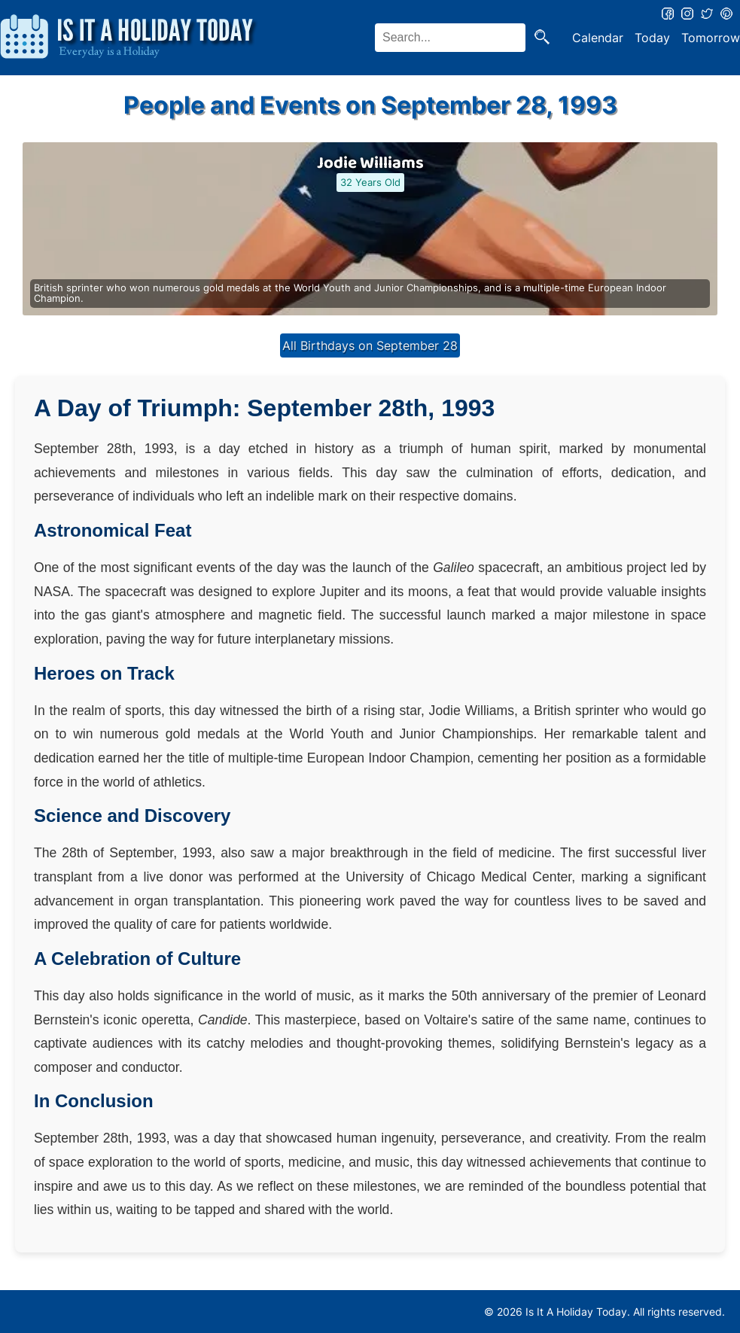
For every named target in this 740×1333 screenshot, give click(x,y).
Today (652, 37)
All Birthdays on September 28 (370, 345)
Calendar (597, 37)
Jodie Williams (370, 163)
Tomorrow (710, 37)
